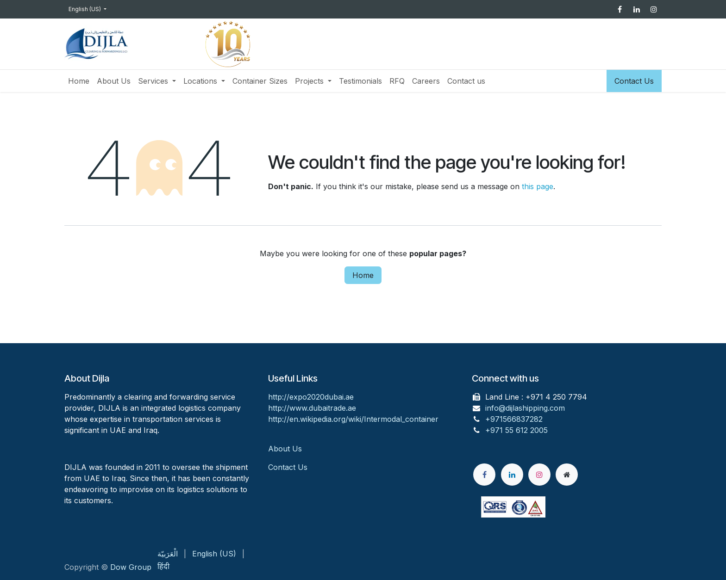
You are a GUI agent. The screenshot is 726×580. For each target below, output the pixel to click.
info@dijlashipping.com (525, 408)
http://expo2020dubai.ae (311, 396)
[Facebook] (619, 9)
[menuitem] (78, 81)
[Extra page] (567, 474)
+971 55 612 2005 (516, 430)
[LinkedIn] (636, 9)
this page (537, 186)
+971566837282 (514, 419)
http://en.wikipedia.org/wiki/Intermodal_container (353, 419)
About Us (286, 448)
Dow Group (130, 567)
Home (363, 275)
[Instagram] (653, 9)
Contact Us (634, 81)
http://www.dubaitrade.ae (312, 408)
